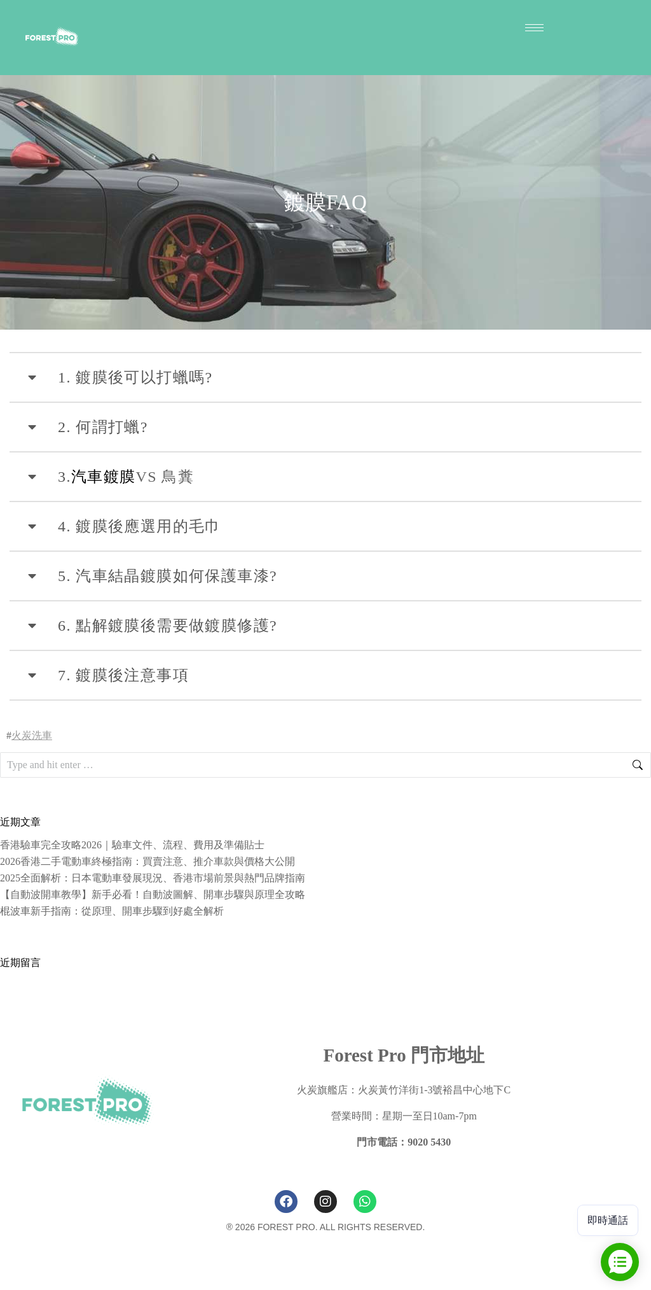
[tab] (325, 377)
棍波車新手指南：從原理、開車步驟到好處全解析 (112, 911)
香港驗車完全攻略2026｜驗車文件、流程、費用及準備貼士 (132, 844)
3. (64, 476)
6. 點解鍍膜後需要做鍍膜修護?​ (167, 625)
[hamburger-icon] (534, 27)
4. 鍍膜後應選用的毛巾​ (139, 526)
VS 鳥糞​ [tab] (110, 476)
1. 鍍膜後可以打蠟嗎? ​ (137, 377)
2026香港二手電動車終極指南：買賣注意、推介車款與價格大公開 (147, 861)
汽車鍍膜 (103, 476)
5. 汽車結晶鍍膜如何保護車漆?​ (167, 576)
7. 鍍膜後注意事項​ (123, 675)
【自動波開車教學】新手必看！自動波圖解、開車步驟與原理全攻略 (152, 894)
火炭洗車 (31, 735)
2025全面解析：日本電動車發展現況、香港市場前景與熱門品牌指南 (152, 878)
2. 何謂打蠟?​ (103, 427)
